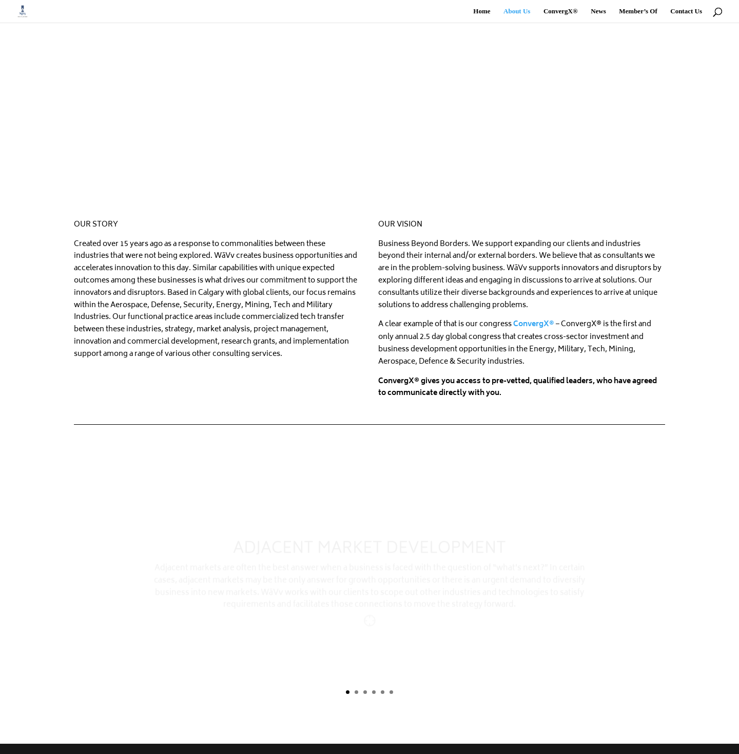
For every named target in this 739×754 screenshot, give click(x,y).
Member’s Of (638, 11)
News (598, 11)
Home (481, 11)
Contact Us (686, 11)
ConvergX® (560, 11)
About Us (516, 11)
